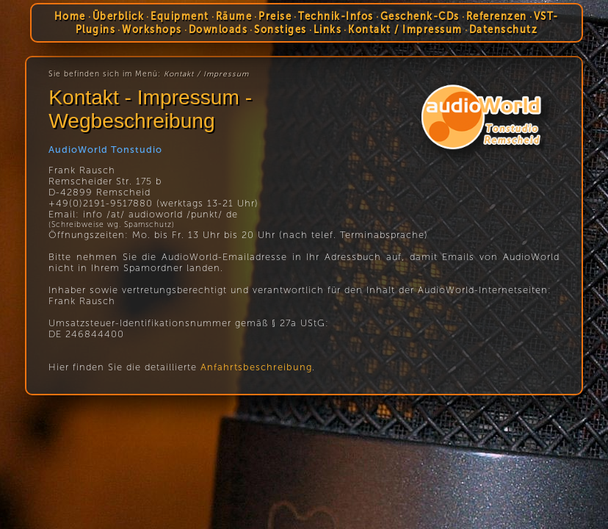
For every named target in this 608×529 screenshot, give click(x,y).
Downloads (218, 29)
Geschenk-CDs (420, 16)
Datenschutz (503, 29)
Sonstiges (280, 29)
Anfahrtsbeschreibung (256, 367)
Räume (234, 16)
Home (70, 16)
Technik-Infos (336, 16)
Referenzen (496, 16)
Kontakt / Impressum (405, 29)
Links (328, 29)
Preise (275, 16)
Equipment (180, 16)
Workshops (152, 29)
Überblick (119, 16)
